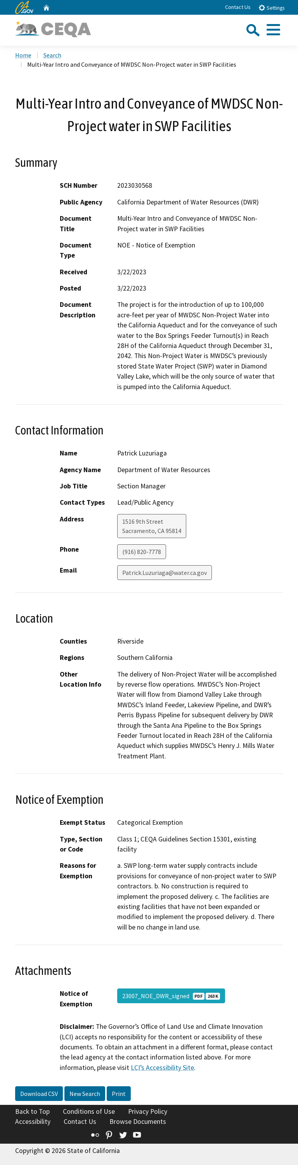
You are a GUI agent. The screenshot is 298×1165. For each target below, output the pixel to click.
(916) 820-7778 (141, 552)
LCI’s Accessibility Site (162, 1067)
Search (52, 55)
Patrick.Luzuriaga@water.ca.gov (164, 572)
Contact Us (238, 6)
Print (119, 1093)
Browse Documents (137, 1121)
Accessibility (32, 1121)
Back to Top (32, 1111)
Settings (271, 7)
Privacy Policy (147, 1111)
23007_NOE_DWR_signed (171, 996)
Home (23, 55)
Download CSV (39, 1093)
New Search (84, 1093)
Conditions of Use (89, 1111)
